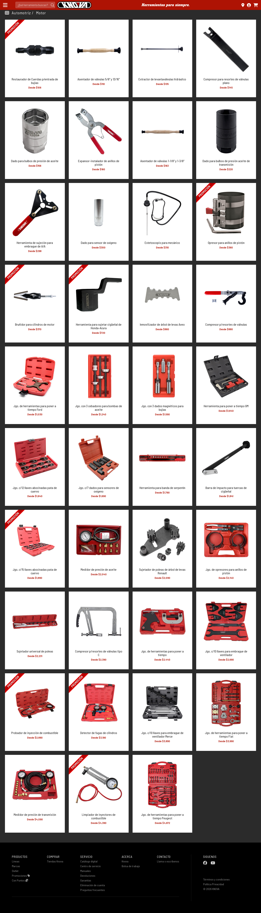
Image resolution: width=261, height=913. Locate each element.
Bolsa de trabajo (131, 866)
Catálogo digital (89, 861)
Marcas (16, 866)
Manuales (85, 871)
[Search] (35, 5)
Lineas (15, 861)
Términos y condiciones (216, 879)
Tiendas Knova (55, 861)
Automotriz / (22, 12)
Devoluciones (87, 875)
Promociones (21, 875)
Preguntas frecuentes (92, 890)
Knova (125, 861)
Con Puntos (20, 880)
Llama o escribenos (168, 861)
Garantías (85, 880)
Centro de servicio (90, 866)
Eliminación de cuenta (92, 885)
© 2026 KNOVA (211, 889)
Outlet (15, 871)
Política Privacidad (213, 884)
